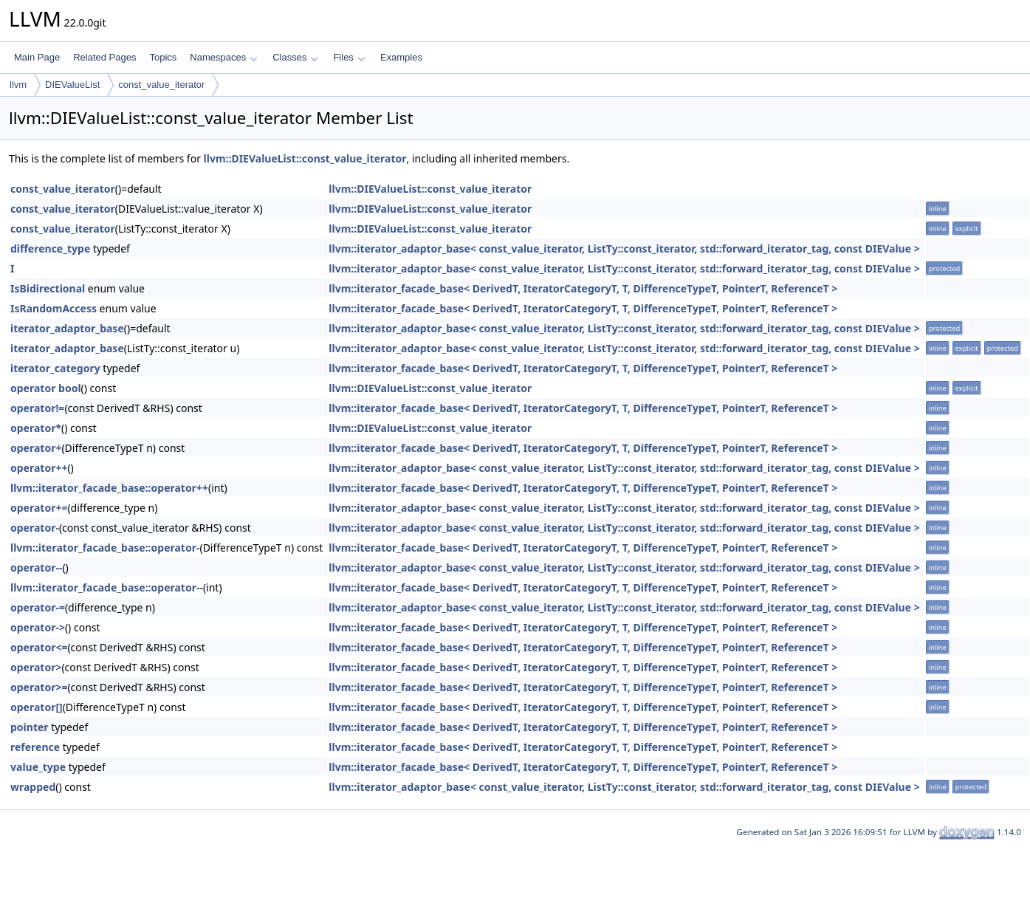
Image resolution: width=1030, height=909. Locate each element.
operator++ (38, 468)
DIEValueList (72, 84)
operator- (34, 528)
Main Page (37, 57)
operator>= (38, 687)
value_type (38, 767)
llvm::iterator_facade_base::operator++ (109, 488)
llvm (18, 84)
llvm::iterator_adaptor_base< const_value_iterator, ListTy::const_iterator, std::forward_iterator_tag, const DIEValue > (624, 248)
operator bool (45, 388)
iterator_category (55, 368)
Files (349, 57)
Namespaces (223, 57)
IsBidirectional (47, 288)
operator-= (37, 607)
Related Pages (104, 57)
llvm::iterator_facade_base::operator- (104, 548)
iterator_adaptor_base (67, 328)
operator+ (35, 448)
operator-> (37, 627)
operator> (35, 667)
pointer (29, 727)
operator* (35, 428)
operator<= (38, 647)
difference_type (50, 248)
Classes (295, 57)
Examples (401, 57)
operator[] (36, 707)
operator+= (38, 508)
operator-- (36, 567)
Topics (162, 57)
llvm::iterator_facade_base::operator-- (106, 587)
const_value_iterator (161, 84)
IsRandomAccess (53, 308)
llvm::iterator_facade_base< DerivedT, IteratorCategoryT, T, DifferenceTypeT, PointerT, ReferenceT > (583, 288)
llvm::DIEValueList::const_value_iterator (305, 158)
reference (35, 747)
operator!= (37, 408)
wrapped (32, 787)
